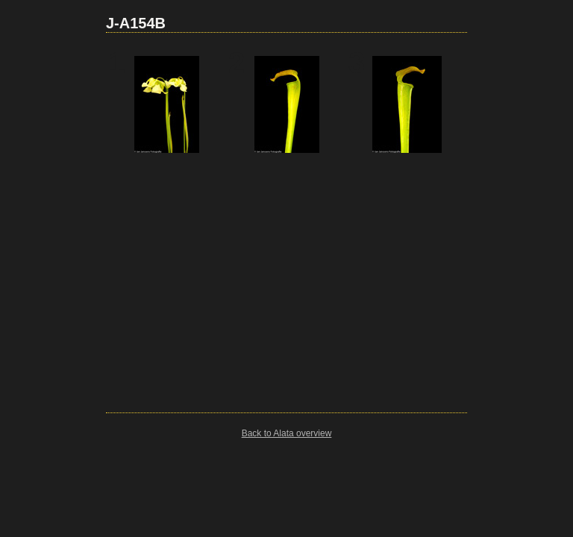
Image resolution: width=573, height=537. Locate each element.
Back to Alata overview (287, 433)
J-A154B (136, 23)
